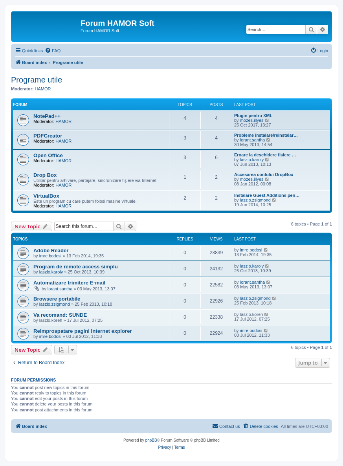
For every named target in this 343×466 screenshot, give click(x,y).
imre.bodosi (50, 255)
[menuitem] (53, 50)
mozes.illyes (252, 120)
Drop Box (45, 175)
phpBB (151, 440)
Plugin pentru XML (253, 115)
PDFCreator (47, 136)
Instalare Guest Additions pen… (266, 195)
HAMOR (43, 88)
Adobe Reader (50, 250)
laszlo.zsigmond (255, 200)
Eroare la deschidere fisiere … (265, 154)
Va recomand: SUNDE (60, 315)
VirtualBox (46, 196)
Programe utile (36, 79)
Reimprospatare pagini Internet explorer (82, 331)
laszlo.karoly (252, 159)
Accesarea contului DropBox (263, 174)
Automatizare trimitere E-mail (69, 283)
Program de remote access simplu (75, 267)
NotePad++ (47, 116)
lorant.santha (252, 140)
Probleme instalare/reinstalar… (266, 135)
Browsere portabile (56, 299)
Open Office (48, 155)
